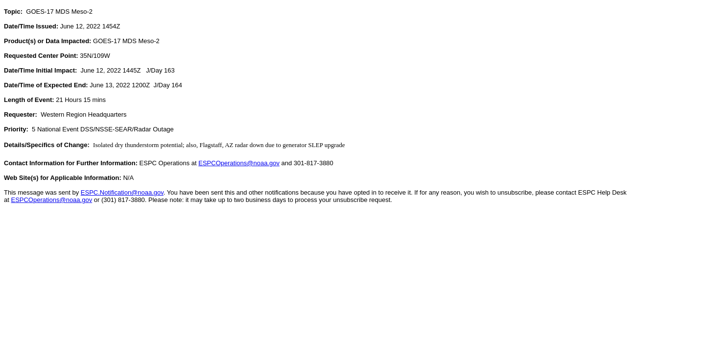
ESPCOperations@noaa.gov (239, 163)
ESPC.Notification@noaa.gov (122, 192)
